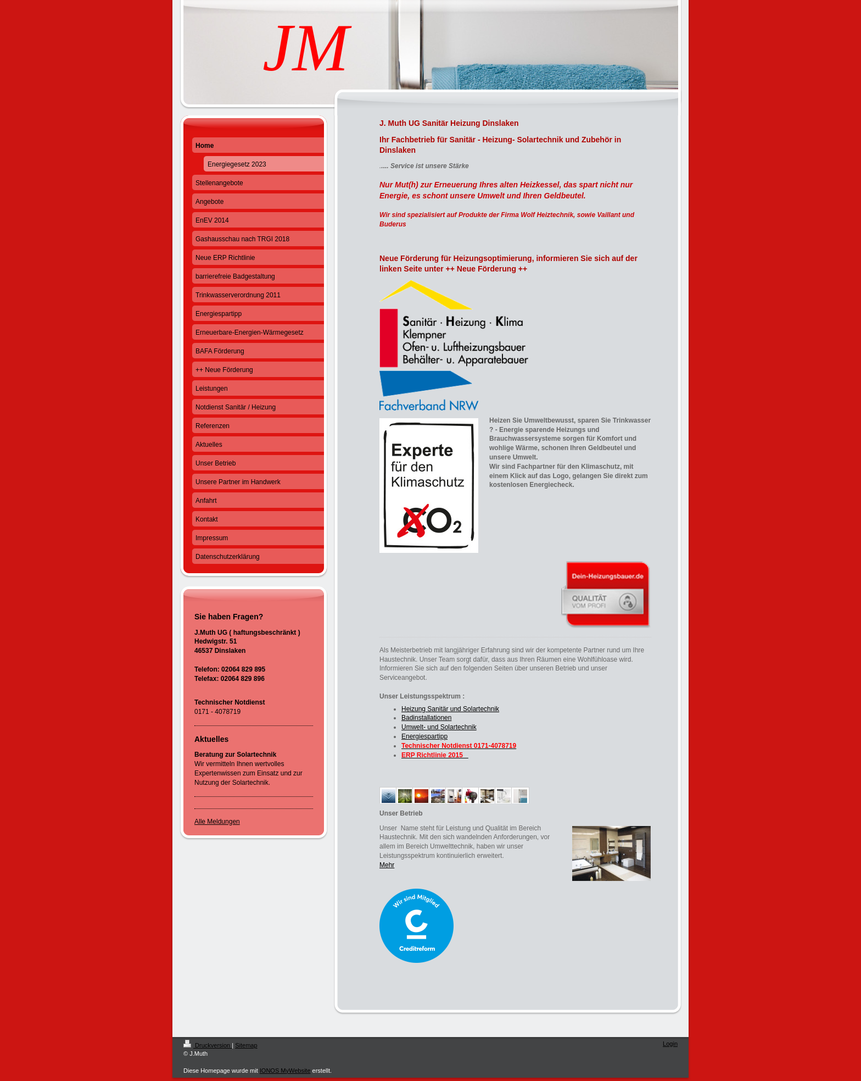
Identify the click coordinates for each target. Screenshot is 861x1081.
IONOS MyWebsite (285, 1070)
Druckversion (207, 1045)
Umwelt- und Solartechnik (439, 727)
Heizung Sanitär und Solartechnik (450, 709)
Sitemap (246, 1045)
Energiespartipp (424, 736)
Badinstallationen (426, 718)
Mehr (386, 865)
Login (670, 1043)
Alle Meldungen (217, 821)
